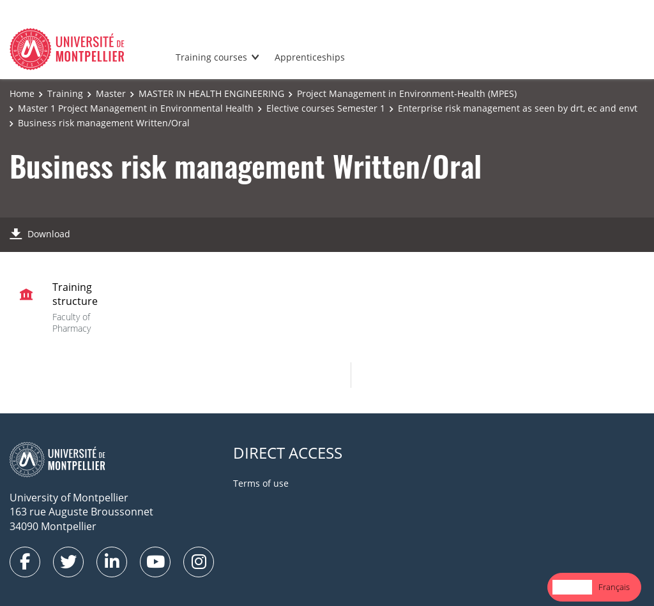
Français (614, 587)
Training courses (211, 57)
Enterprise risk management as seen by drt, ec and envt (517, 108)
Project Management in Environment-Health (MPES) (407, 93)
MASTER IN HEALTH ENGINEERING (211, 93)
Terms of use (261, 483)
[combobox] (572, 587)
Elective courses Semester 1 (325, 108)
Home (22, 93)
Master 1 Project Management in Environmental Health (136, 108)
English (572, 587)
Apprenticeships (310, 57)
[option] (614, 587)
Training (65, 93)
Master (111, 93)
